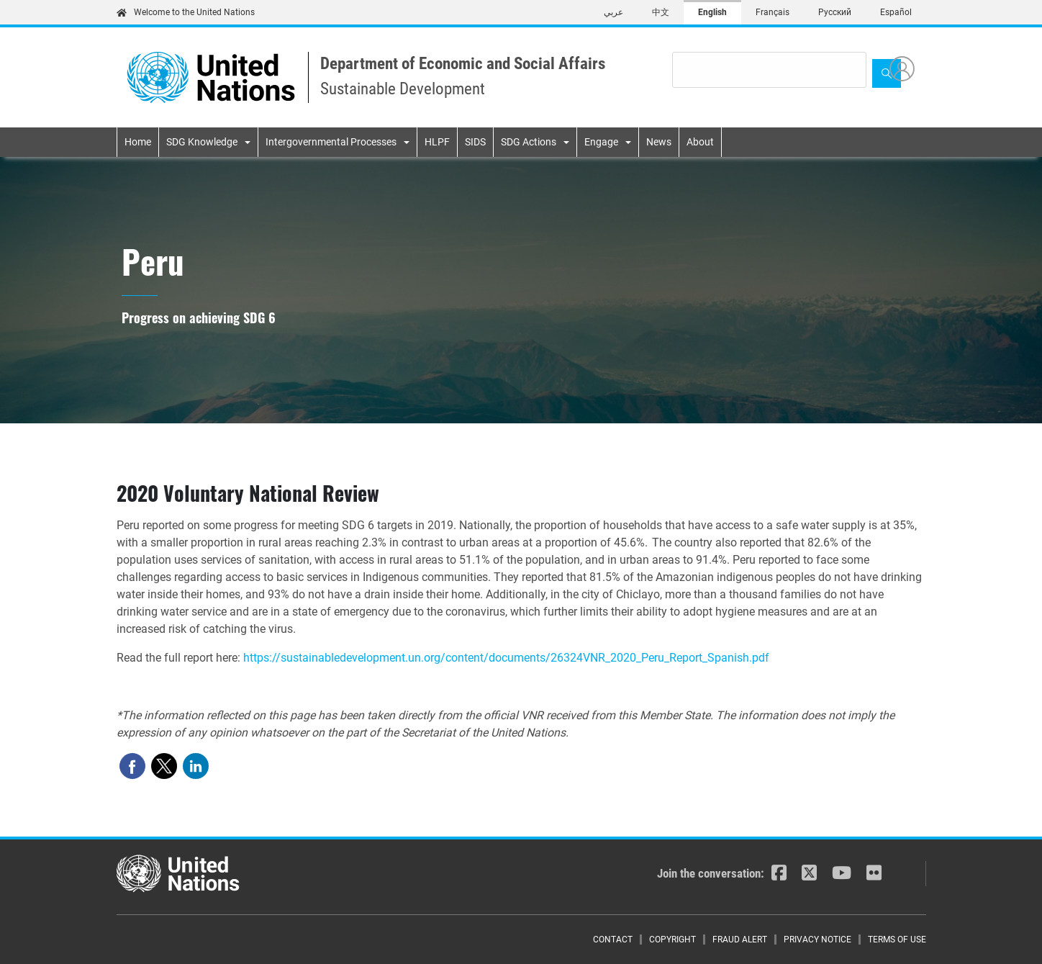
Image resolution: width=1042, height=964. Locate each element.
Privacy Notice (817, 939)
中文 (660, 12)
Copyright (672, 939)
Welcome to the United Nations (186, 12)
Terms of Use (897, 939)
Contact (613, 939)
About (700, 142)
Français (772, 12)
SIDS (475, 142)
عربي (613, 12)
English (712, 12)
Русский (834, 12)
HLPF (437, 142)
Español (896, 12)
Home (137, 142)
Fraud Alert (739, 939)
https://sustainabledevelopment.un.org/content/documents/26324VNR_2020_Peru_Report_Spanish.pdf (506, 658)
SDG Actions (528, 142)
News (658, 142)
